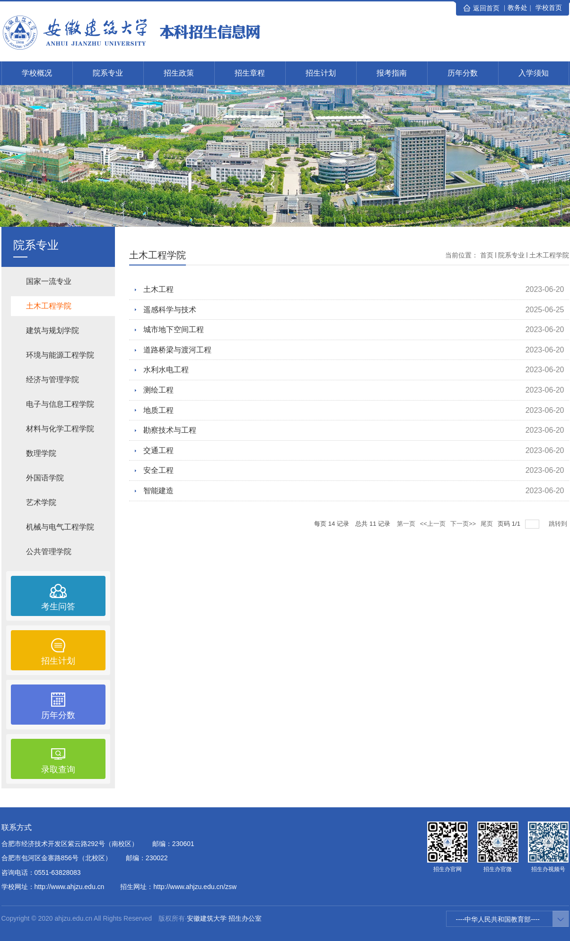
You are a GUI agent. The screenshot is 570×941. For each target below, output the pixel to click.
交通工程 (158, 450)
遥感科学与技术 (169, 310)
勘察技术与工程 (169, 430)
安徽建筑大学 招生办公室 (224, 918)
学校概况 (37, 73)
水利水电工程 (166, 370)
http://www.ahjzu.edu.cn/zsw (195, 886)
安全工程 (158, 470)
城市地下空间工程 (173, 329)
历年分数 (462, 73)
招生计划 (321, 73)
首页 (486, 255)
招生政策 (179, 73)
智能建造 (158, 491)
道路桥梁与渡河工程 (177, 350)
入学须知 (533, 73)
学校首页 (548, 7)
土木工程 (158, 289)
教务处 (517, 7)
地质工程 (158, 410)
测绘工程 (158, 390)
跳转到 (559, 523)
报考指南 (392, 73)
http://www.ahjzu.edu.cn (70, 886)
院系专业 (108, 73)
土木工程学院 (549, 255)
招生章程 (250, 73)
